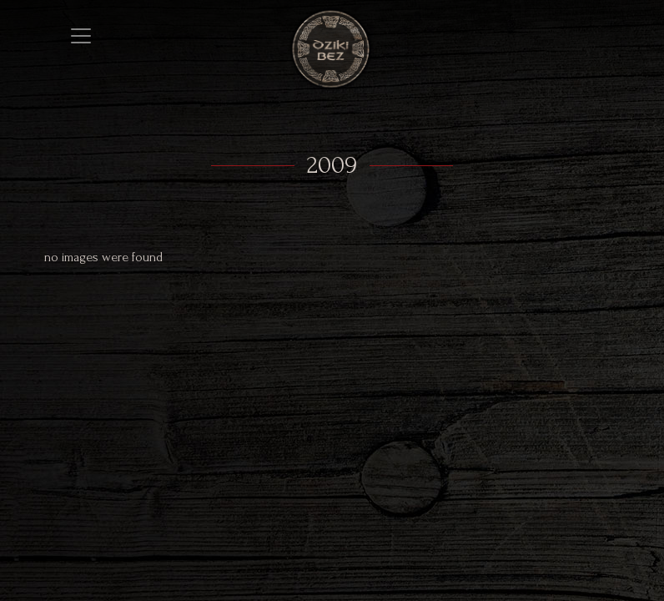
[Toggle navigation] (81, 36)
